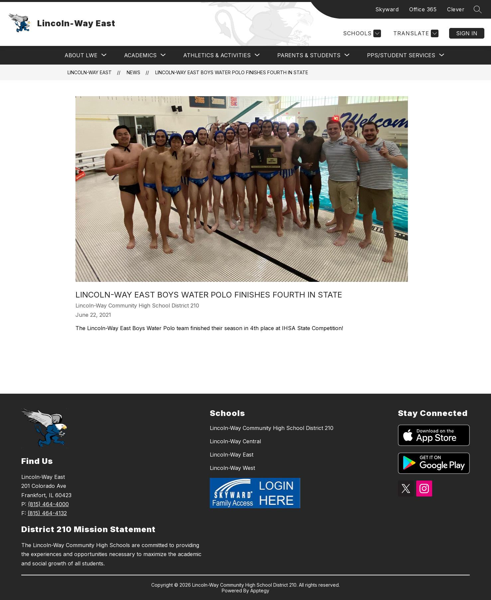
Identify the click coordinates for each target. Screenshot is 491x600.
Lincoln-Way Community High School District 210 (271, 428)
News (133, 72)
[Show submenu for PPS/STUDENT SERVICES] (401, 55)
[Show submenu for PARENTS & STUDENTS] (308, 55)
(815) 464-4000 (48, 504)
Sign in (466, 33)
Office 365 (422, 9)
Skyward (387, 9)
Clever (455, 9)
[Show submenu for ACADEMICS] (140, 55)
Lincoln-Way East (89, 72)
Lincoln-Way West (232, 468)
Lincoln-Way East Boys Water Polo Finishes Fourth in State (231, 72)
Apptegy (259, 590)
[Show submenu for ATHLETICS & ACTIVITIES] (217, 55)
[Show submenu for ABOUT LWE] (80, 55)
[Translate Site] (415, 33)
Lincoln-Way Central (235, 441)
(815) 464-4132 (47, 513)
